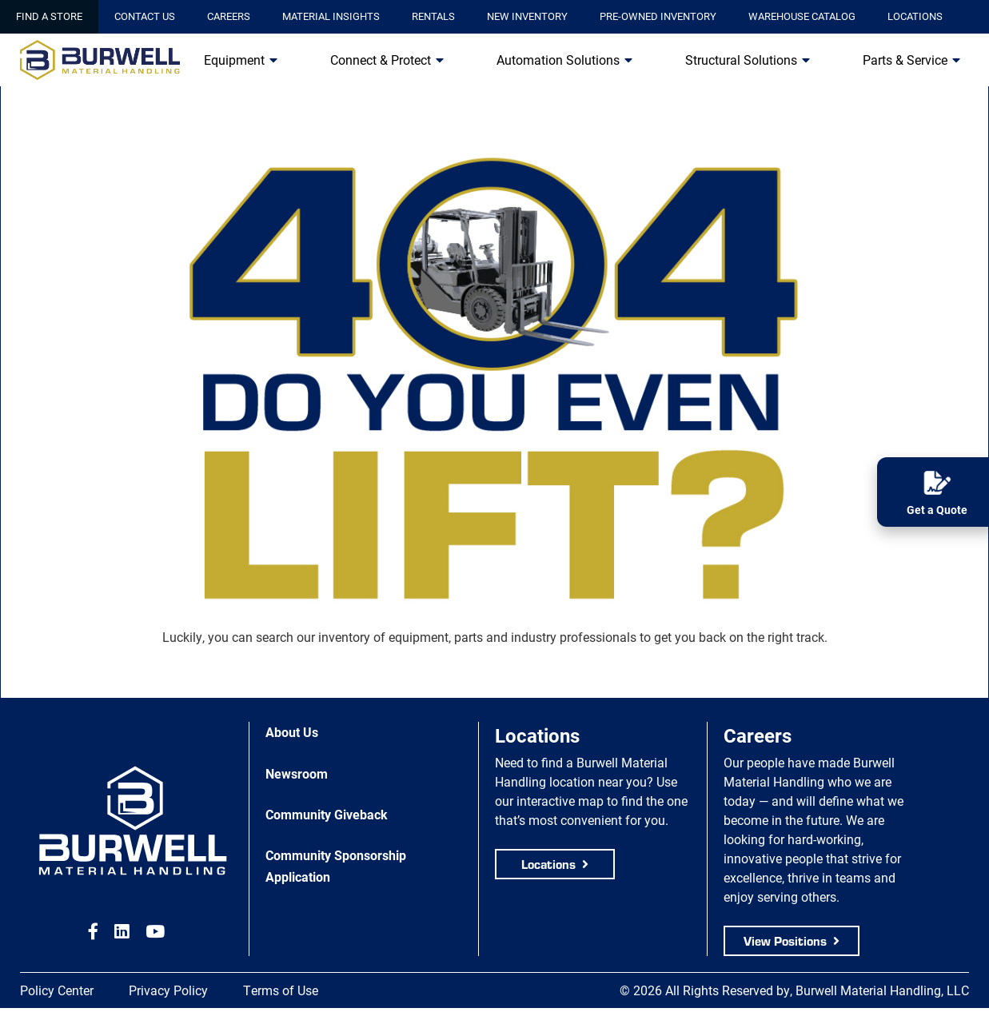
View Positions (785, 940)
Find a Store (49, 16)
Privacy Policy (168, 990)
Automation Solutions (558, 59)
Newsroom (296, 773)
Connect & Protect (380, 59)
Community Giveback (326, 814)
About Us (291, 731)
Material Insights (331, 16)
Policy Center (57, 990)
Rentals (433, 16)
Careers (228, 16)
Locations (915, 16)
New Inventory (527, 16)
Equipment (234, 59)
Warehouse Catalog (801, 16)
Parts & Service (905, 59)
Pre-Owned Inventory (658, 16)
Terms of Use (280, 990)
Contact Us (144, 16)
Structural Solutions (741, 59)
